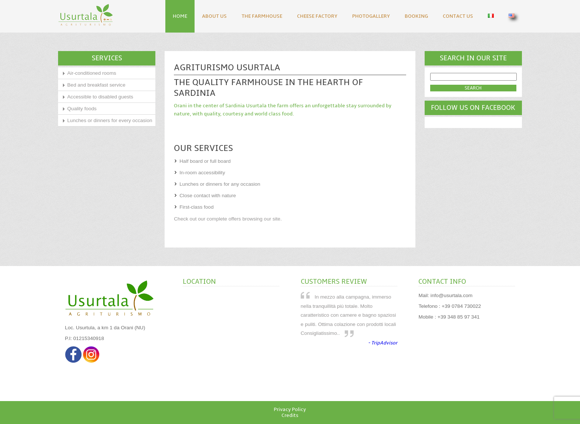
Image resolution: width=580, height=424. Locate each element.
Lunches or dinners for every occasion (109, 120)
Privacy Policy (290, 410)
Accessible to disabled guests (100, 97)
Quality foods (82, 108)
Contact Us (458, 16)
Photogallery (371, 16)
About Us (214, 16)
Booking (416, 16)
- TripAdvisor (382, 343)
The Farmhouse (262, 16)
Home (180, 16)
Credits (290, 415)
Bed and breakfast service (96, 85)
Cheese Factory (317, 16)
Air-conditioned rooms (91, 73)
